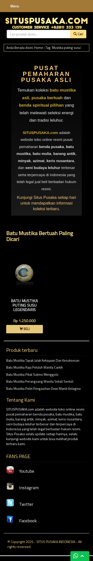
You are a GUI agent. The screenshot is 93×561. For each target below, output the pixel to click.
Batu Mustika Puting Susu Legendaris (24, 305)
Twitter (19, 504)
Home (38, 47)
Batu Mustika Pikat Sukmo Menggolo (32, 374)
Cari (78, 34)
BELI (25, 328)
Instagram (22, 487)
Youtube (20, 471)
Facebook (21, 520)
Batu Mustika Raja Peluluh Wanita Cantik (34, 367)
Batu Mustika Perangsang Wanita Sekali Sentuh (39, 381)
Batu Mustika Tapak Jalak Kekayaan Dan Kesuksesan (42, 360)
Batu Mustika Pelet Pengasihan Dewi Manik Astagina (43, 388)
